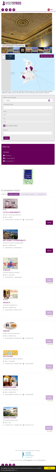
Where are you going (9, 97)
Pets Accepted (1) (9, 161)
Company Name (8, 104)
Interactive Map (47, 56)
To (4, 118)
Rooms (5, 130)
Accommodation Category (28, 194)
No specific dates (12, 126)
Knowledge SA (28, 460)
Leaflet (3, 91)
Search (7, 138)
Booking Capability (13, 194)
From (5, 111)
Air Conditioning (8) (10, 158)
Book (49, 222)
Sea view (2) (8, 155)
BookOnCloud (42, 460)
